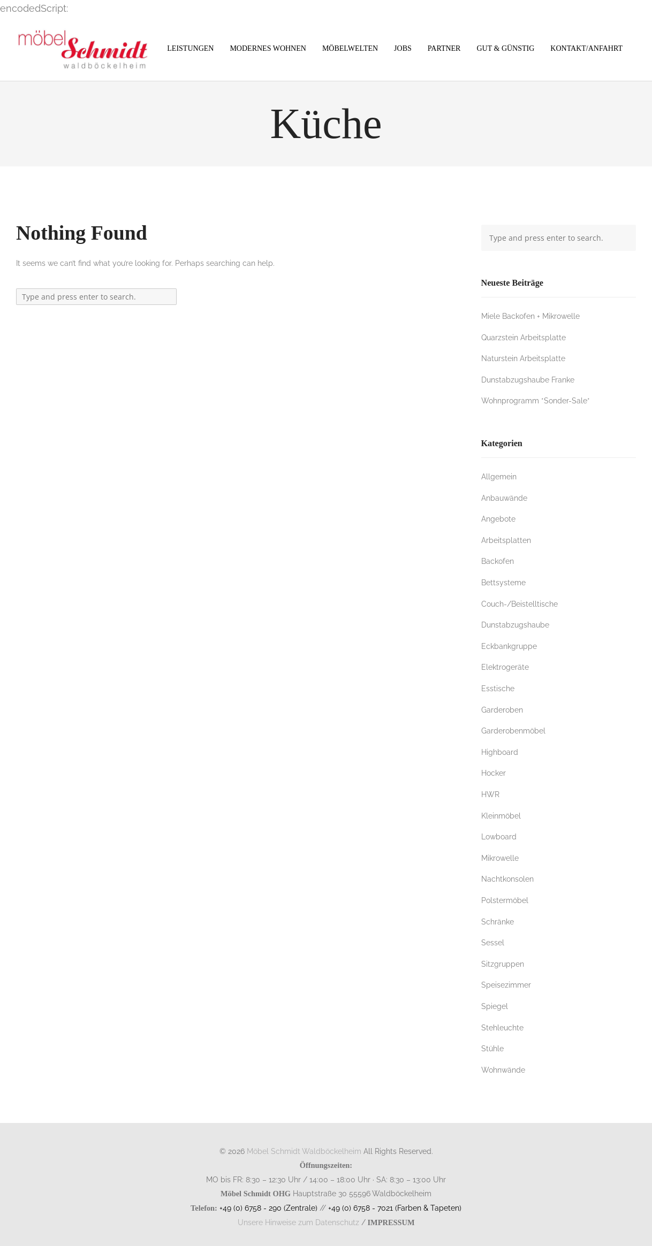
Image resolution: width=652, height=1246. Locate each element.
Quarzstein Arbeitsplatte (523, 337)
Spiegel (494, 1006)
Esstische (497, 688)
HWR (490, 794)
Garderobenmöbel (513, 730)
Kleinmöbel (501, 815)
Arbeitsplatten (506, 540)
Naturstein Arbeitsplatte (523, 358)
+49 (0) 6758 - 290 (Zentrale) (268, 1207)
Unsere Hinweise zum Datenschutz (298, 1222)
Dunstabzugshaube (515, 624)
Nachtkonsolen (507, 878)
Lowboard (499, 836)
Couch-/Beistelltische (519, 603)
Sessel (492, 942)
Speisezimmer (506, 984)
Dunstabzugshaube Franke (527, 379)
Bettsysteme (503, 582)
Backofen (497, 560)
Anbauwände (504, 497)
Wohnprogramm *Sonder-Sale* (535, 400)
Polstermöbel (504, 900)
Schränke (497, 921)
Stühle (492, 1048)
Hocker (493, 772)
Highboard (499, 751)
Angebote (498, 518)
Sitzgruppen (502, 963)
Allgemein (499, 476)
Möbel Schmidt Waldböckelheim (304, 1151)
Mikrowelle (500, 857)
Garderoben (502, 709)
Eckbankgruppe (509, 646)
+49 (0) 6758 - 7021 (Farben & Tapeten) (394, 1207)
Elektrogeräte (505, 666)
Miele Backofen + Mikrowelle (530, 315)
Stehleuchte (502, 1027)
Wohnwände (503, 1069)
